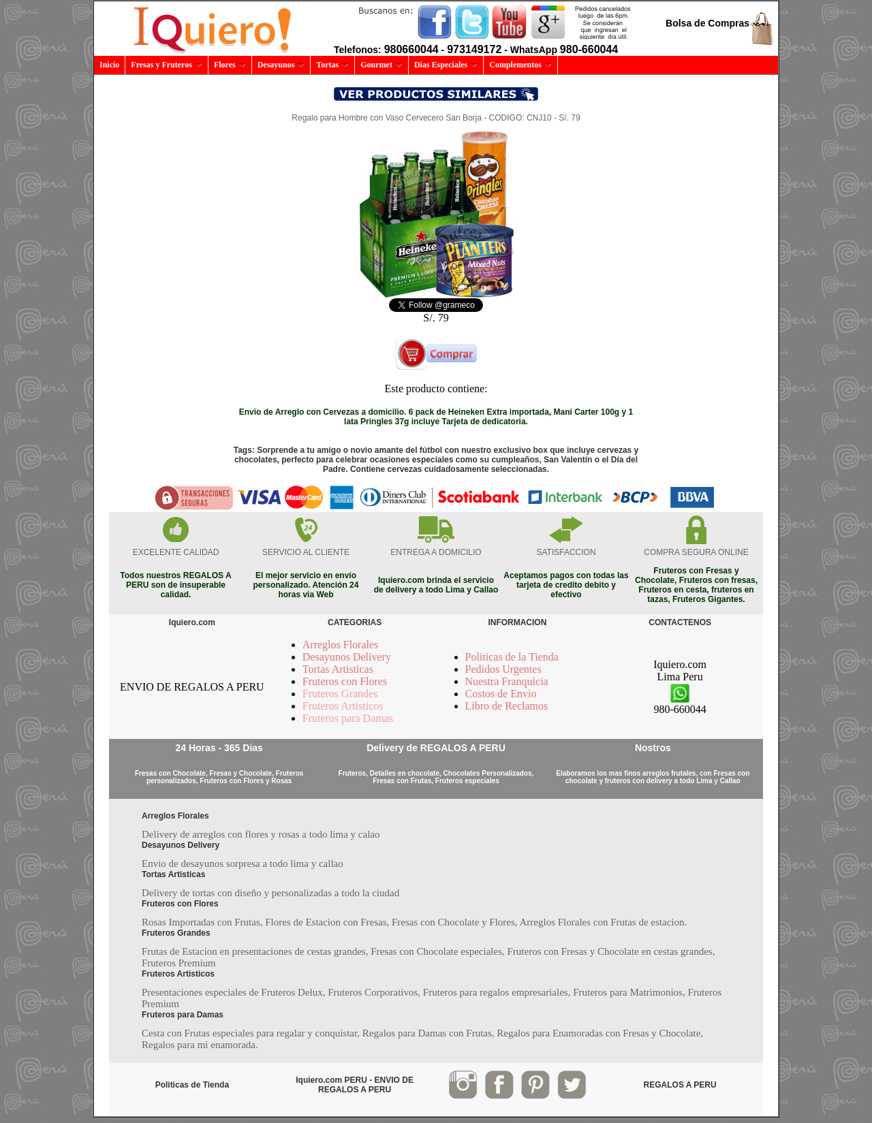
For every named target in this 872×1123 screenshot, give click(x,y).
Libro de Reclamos (506, 706)
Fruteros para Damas (347, 718)
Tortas (332, 64)
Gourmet (381, 64)
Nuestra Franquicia (506, 681)
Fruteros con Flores (344, 681)
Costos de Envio (501, 693)
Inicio (109, 64)
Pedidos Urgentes (503, 669)
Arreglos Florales (340, 644)
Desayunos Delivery (346, 657)
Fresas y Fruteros (166, 64)
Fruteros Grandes (340, 693)
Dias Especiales (446, 64)
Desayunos (281, 64)
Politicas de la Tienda (512, 657)
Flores (230, 64)
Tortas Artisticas (337, 669)
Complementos (520, 64)
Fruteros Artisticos (343, 706)
